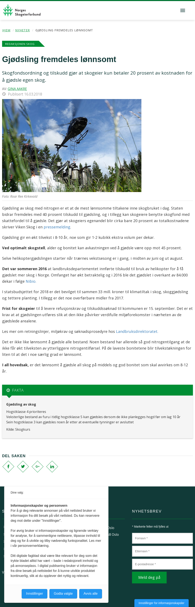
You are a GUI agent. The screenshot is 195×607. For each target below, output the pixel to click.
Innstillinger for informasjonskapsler (161, 603)
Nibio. (31, 281)
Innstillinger (34, 593)
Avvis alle (91, 593)
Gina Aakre (17, 89)
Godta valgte (63, 593)
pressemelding (57, 226)
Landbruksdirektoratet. (137, 331)
